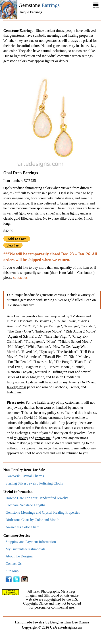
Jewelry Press (16, 387)
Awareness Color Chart (22, 527)
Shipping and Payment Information (31, 542)
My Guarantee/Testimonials (25, 549)
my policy (21, 438)
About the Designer (19, 556)
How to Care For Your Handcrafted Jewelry (37, 498)
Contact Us (14, 563)
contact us (20, 277)
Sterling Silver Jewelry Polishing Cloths (34, 483)
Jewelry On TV (79, 382)
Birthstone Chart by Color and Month (32, 520)
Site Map (12, 571)
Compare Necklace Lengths (25, 505)
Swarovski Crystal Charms (25, 476)
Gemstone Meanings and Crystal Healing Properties (43, 512)
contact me (43, 438)
